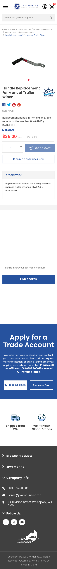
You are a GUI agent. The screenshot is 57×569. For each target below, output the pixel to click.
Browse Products (19, 455)
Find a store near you (28, 159)
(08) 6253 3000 (15, 385)
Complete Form (41, 385)
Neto (34, 560)
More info (8, 130)
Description (14, 175)
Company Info (17, 477)
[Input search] (24, 17)
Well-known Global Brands (42, 427)
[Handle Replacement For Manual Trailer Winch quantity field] (10, 148)
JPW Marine (15, 466)
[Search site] (51, 17)
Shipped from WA (15, 427)
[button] (52, 6)
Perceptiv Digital (28, 564)
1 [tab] (28, 80)
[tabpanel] (28, 62)
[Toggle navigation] (5, 6)
